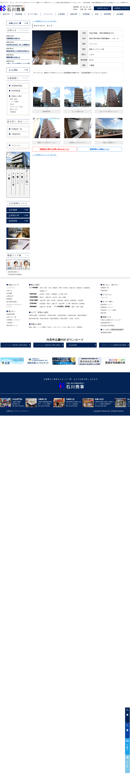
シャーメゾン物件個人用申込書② (48, 345)
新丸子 (42, 297)
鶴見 (81, 307)
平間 (60, 288)
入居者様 (61, 14)
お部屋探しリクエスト (13, 320)
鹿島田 (55, 288)
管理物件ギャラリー (18, 179)
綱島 (64, 297)
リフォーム (48, 14)
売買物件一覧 (16, 129)
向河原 (65, 288)
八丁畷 (61, 294)
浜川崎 (42, 294)
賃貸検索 (18, 14)
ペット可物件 (14, 101)
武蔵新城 (86, 288)
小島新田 (80, 300)
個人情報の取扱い (12, 302)
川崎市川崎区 (33, 315)
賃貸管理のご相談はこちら (99, 149)
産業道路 (73, 300)
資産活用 (73, 14)
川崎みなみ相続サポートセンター (111, 320)
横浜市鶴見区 (54, 318)
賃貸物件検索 (16, 86)
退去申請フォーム (12, 325)
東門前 (67, 300)
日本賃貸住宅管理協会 (15, 274)
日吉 (60, 297)
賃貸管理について (22, 179)
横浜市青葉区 (82, 315)
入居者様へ (9, 322)
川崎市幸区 (42, 315)
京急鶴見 (82, 303)
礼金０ (12, 104)
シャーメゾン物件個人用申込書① (15, 345)
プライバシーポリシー (22, 411)
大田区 (71, 318)
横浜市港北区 (44, 318)
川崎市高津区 (62, 315)
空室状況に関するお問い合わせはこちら (54, 149)
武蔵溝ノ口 (43, 291)
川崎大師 (60, 300)
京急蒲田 (42, 303)
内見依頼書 (73, 345)
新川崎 (49, 307)
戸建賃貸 (13, 112)
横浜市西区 (64, 318)
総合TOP (6, 14)
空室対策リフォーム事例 (13, 179)
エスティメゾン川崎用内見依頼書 (113, 345)
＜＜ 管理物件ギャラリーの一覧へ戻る (44, 21)
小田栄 (48, 294)
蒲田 (73, 307)
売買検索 (86, 14)
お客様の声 (14, 215)
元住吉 (55, 297)
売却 (96, 14)
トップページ (10, 288)
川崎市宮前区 (72, 315)
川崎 (41, 288)
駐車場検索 (15, 91)
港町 (48, 300)
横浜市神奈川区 (34, 318)
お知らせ (9, 290)
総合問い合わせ (102, 8)
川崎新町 (54, 294)
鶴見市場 (74, 303)
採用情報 (107, 14)
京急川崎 (42, 300)
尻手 (45, 288)
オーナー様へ (33, 14)
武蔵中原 (79, 288)
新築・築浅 (13, 99)
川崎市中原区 (52, 315)
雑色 (48, 303)
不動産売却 (15, 134)
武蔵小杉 (72, 288)
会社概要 (119, 14)
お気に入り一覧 (15, 23)
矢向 (50, 288)
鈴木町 (53, 300)
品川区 (77, 318)
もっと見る (13, 70)
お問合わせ (127, 746)
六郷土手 (54, 303)
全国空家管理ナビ (13, 272)
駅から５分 (13, 109)
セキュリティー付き (16, 107)
